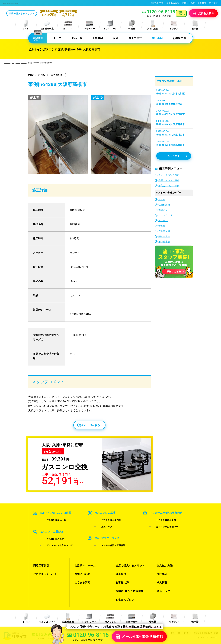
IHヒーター (89, 25)
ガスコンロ (68, 25)
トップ (57, 38)
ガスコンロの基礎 (51, 536)
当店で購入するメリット (45, 13)
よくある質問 (172, 3)
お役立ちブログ (124, 580)
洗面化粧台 (152, 25)
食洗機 (132, 25)
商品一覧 (77, 38)
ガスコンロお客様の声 (163, 525)
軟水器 (195, 25)
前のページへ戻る (82, 427)
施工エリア (135, 38)
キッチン (174, 25)
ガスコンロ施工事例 (162, 521)
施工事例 (157, 38)
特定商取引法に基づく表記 (205, 613)
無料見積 (200, 14)
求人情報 (213, 3)
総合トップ (163, 575)
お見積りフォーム (84, 557)
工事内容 (97, 38)
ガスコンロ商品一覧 (52, 521)
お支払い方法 (157, 3)
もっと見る (177, 156)
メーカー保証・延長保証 (110, 540)
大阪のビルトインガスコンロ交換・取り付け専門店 (30, 3)
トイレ (26, 25)
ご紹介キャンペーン (44, 563)
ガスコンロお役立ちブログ (56, 540)
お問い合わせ (188, 3)
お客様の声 (179, 38)
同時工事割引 (40, 557)
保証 (115, 38)
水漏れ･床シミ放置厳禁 (129, 575)
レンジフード (110, 25)
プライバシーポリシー (178, 613)
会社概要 (202, 3)
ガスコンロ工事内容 (107, 521)
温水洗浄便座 (47, 25)
